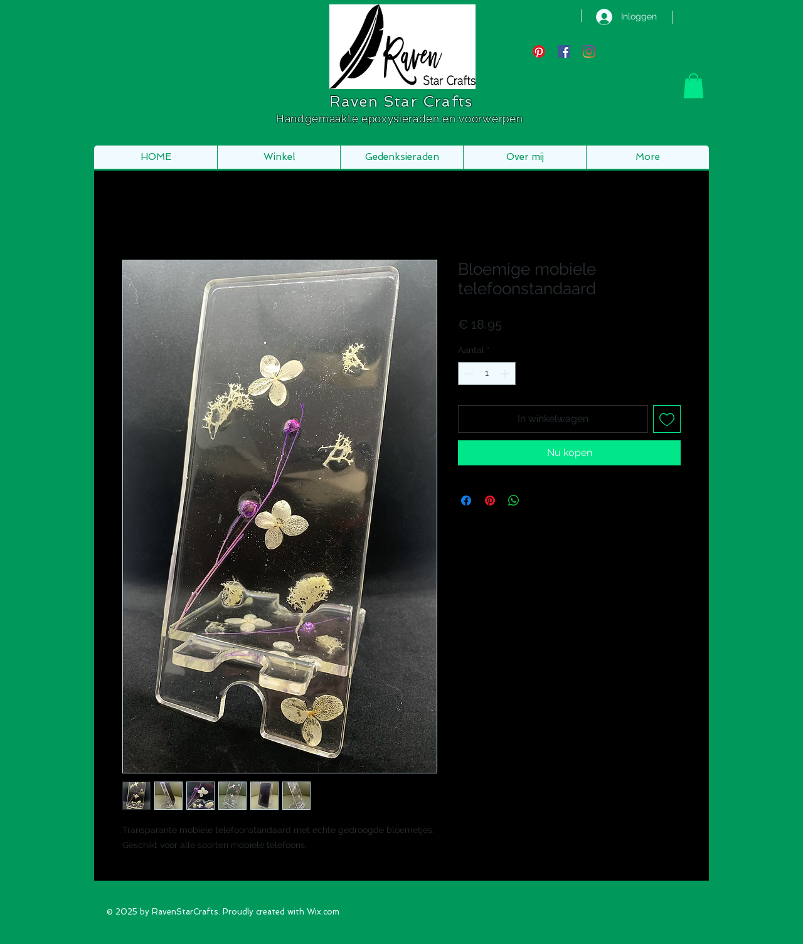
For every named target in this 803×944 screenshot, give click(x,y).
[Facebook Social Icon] (564, 51)
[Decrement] (468, 373)
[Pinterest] (539, 51)
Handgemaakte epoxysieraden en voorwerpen (401, 118)
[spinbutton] (487, 373)
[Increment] (506, 373)
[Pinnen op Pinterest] (489, 500)
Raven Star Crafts (400, 101)
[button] (693, 85)
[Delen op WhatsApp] (513, 500)
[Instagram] (589, 51)
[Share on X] (537, 500)
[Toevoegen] (667, 419)
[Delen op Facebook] (466, 500)
